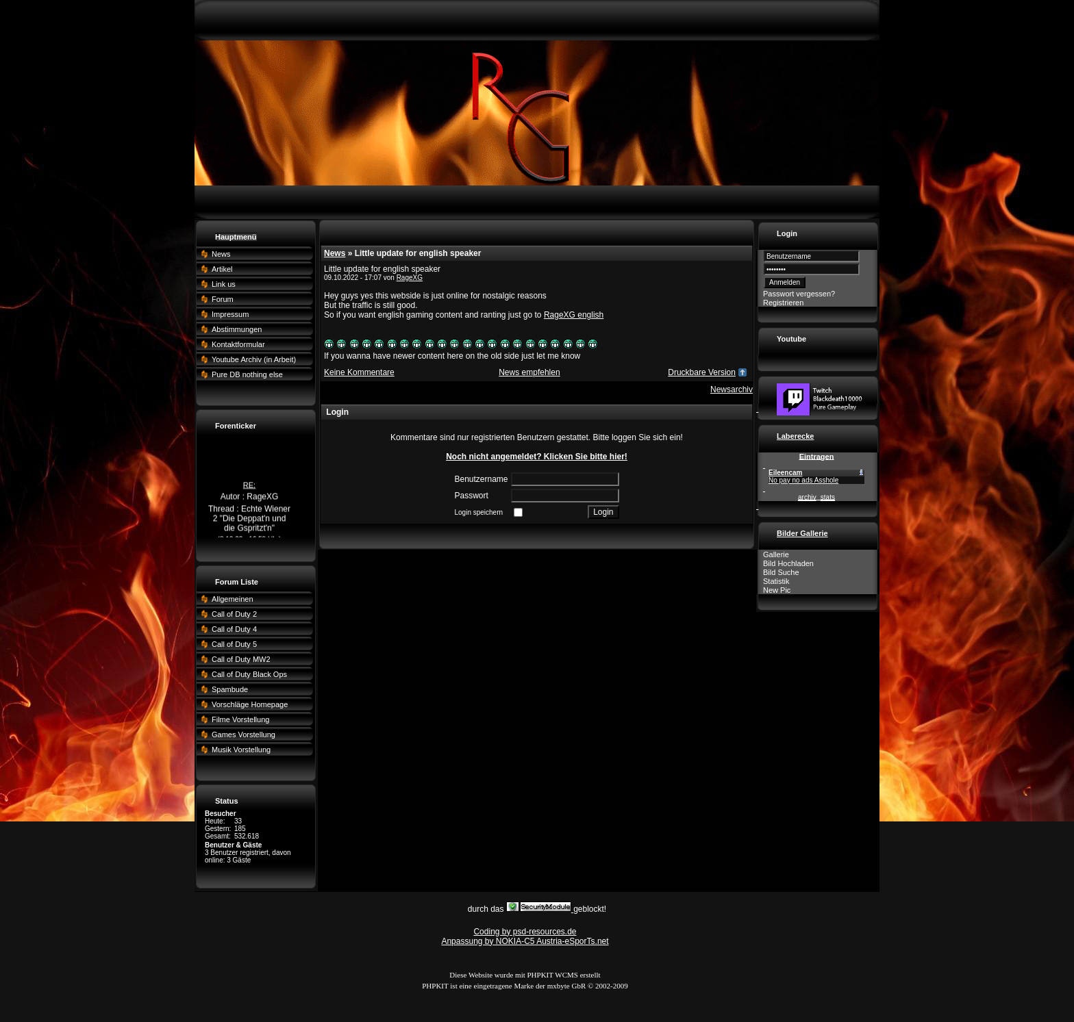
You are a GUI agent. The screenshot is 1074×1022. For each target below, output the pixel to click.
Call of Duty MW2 (241, 659)
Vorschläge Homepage (250, 704)
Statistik (776, 581)
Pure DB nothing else (247, 374)
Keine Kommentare (359, 372)
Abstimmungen (237, 329)
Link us (224, 284)
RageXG (410, 277)
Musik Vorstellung (241, 749)
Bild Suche (781, 572)
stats (828, 497)
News (221, 254)
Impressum (230, 314)
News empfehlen (529, 372)
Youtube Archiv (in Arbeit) (254, 359)
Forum (223, 299)
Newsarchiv (731, 389)
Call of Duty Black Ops (249, 674)
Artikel (222, 269)
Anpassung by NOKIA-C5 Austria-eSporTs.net (524, 941)
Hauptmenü (236, 237)
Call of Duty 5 (234, 644)
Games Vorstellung (243, 734)
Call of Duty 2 (234, 614)
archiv (807, 497)
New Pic (776, 590)
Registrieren (783, 302)
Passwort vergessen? (799, 294)
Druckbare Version (702, 372)
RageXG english (573, 315)
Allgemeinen (232, 599)
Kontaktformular (238, 344)
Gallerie (776, 554)
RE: (249, 487)
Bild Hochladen (788, 563)
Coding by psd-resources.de (524, 931)
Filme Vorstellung (240, 719)
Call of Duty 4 (234, 629)
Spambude (230, 689)
